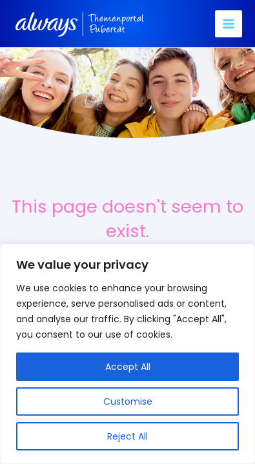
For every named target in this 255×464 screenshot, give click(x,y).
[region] (127, 354)
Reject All (127, 436)
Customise (127, 401)
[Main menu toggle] (228, 23)
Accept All (127, 366)
